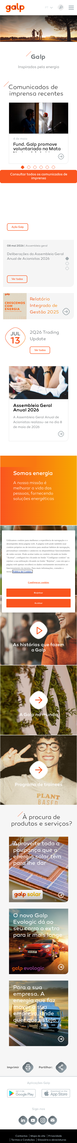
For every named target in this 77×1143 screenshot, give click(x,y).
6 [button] (53, 167)
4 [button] (41, 167)
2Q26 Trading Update (44, 336)
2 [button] (29, 167)
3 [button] (35, 167)
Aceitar (38, 603)
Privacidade (55, 1135)
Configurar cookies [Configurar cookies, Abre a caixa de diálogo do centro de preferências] (38, 582)
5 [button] (47, 167)
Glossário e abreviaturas (52, 1139)
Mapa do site (37, 1135)
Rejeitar (38, 592)
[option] (38, 133)
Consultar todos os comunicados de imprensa (38, 176)
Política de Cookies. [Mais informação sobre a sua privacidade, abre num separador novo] (22, 571)
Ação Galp (17, 227)
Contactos (21, 1135)
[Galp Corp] (15, 7)
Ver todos (17, 279)
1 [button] (23, 167)
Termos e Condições (23, 1139)
